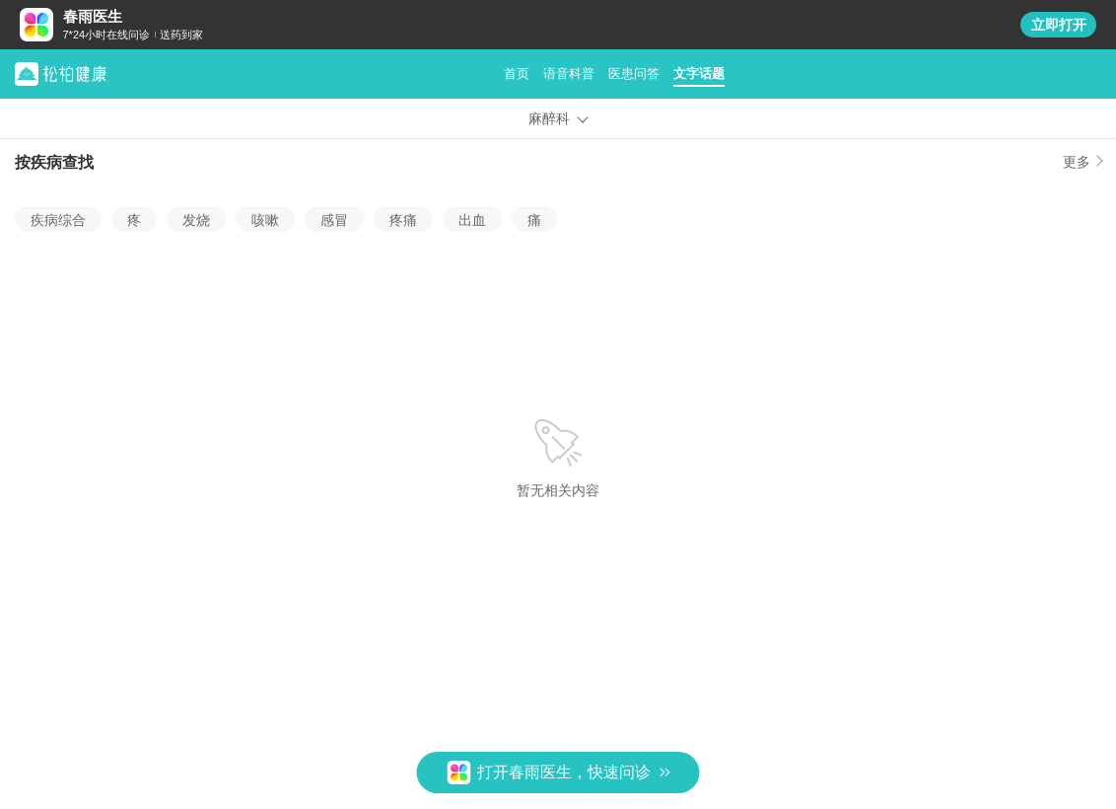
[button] (558, 772)
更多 (1076, 162)
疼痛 (403, 220)
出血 (472, 220)
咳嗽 (265, 220)
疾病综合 (58, 220)
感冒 (334, 220)
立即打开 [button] (1058, 25)
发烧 (196, 220)
